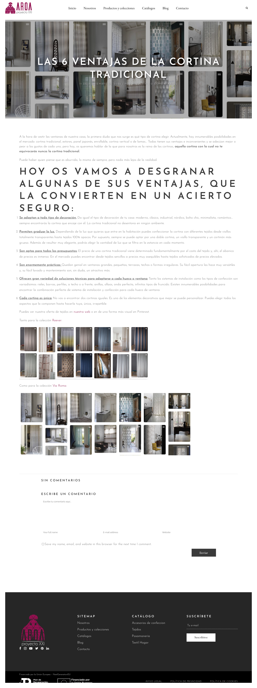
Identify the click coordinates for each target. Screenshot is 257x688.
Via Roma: (60, 382)
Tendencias (128, 47)
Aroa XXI (140, 80)
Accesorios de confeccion (148, 623)
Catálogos (84, 636)
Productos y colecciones (93, 629)
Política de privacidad (186, 681)
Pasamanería (141, 636)
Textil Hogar (140, 642)
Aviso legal (154, 681)
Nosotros (83, 623)
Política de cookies (224, 681)
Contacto (83, 649)
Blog (80, 642)
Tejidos (136, 629)
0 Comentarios (164, 80)
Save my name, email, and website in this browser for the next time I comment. (98, 540)
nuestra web (82, 308)
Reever (56, 316)
